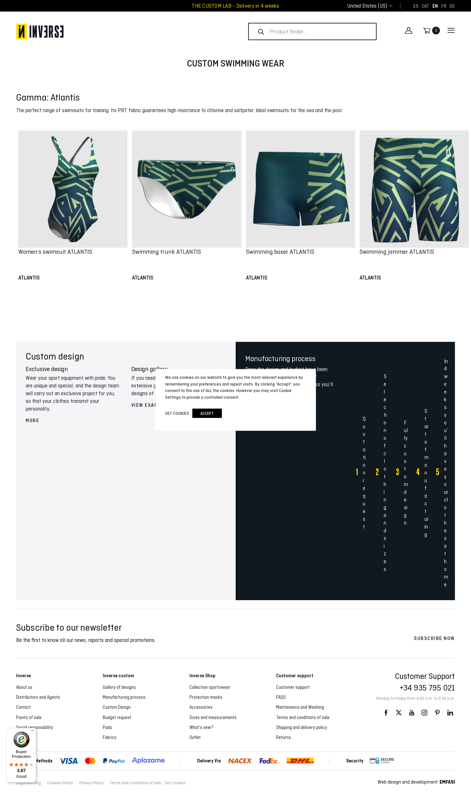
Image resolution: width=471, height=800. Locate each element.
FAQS (281, 697)
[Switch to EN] (435, 5)
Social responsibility (34, 727)
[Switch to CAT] (425, 5)
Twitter (399, 712)
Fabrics (110, 737)
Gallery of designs (119, 687)
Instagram (424, 712)
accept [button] (207, 413)
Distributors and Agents (38, 697)
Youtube (411, 712)
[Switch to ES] (415, 5)
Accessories (201, 707)
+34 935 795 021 (427, 687)
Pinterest (437, 712)
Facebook (386, 712)
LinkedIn (450, 712)
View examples (151, 405)
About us (24, 687)
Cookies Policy (60, 783)
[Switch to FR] (443, 5)
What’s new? (201, 727)
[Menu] (32, 732)
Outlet (195, 737)
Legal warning (28, 783)
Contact (23, 707)
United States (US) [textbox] (367, 6)
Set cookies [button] (175, 783)
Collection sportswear (209, 687)
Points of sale (28, 717)
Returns (283, 737)
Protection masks (205, 697)
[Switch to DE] (452, 5)
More (32, 420)
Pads (107, 727)
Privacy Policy (91, 783)
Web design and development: (416, 782)
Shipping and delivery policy (301, 727)
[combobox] (367, 6)
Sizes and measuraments (213, 717)
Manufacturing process (124, 697)
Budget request (117, 717)
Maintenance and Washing (300, 707)
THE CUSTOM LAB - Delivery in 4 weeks (235, 6)
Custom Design (117, 707)
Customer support (293, 687)
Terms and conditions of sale (302, 717)
